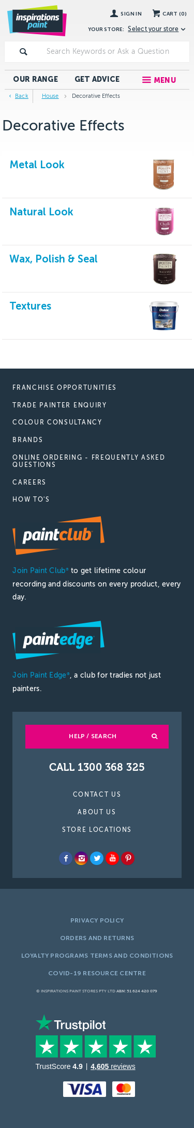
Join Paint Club (40, 571)
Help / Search (92, 736)
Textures (30, 306)
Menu (165, 80)
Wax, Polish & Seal (53, 259)
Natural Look (41, 212)
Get (97, 79)
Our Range (35, 79)
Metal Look (37, 164)
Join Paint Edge (40, 675)
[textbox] (115, 52)
